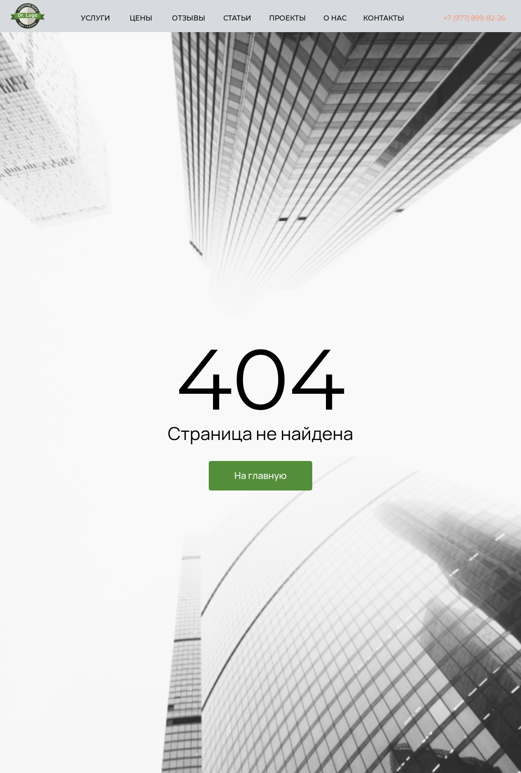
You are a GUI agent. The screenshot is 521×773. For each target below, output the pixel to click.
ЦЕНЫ (141, 18)
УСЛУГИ (95, 18)
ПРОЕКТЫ (287, 18)
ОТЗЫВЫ (188, 18)
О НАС (334, 18)
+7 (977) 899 (464, 18)
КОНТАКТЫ (383, 18)
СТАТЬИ (237, 18)
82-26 (495, 18)
